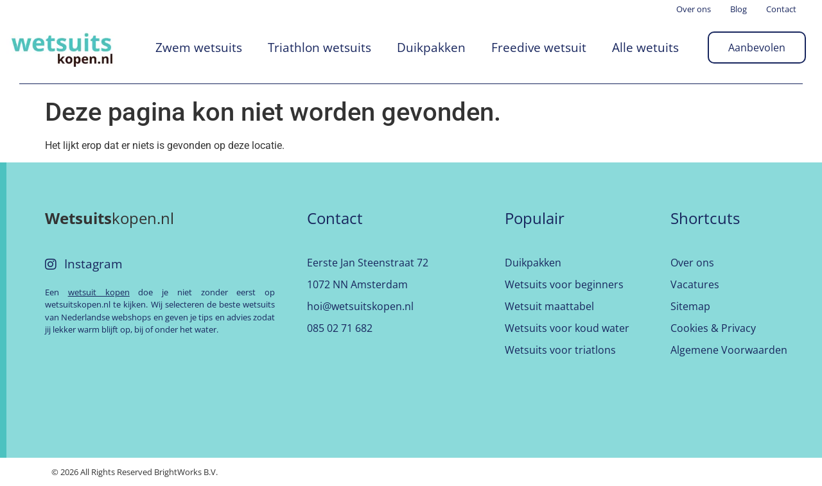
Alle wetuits (645, 47)
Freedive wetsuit (538, 47)
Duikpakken (431, 47)
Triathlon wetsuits (319, 47)
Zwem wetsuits (198, 47)
